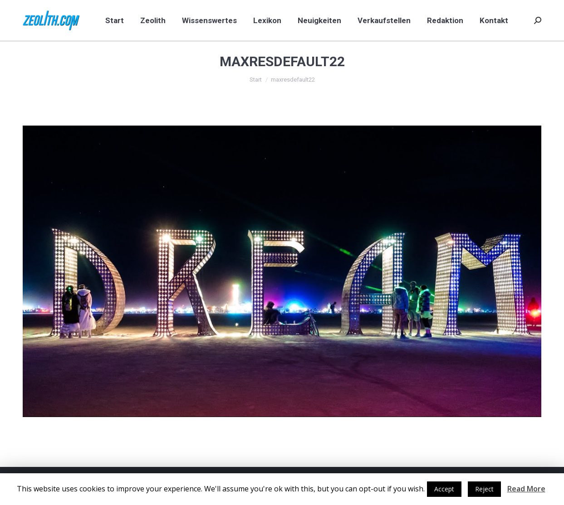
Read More (526, 489)
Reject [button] (484, 489)
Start (256, 79)
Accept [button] (444, 489)
